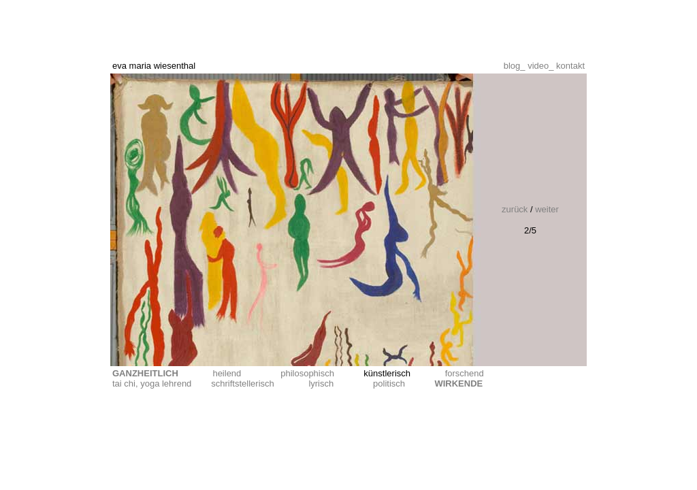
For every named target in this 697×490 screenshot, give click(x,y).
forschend (464, 373)
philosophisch (307, 373)
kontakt (570, 66)
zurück (516, 209)
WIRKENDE (458, 383)
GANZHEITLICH (145, 373)
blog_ (516, 66)
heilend (226, 373)
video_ (542, 66)
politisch (389, 383)
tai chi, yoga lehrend (151, 383)
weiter (546, 209)
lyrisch (321, 383)
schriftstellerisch (242, 383)
